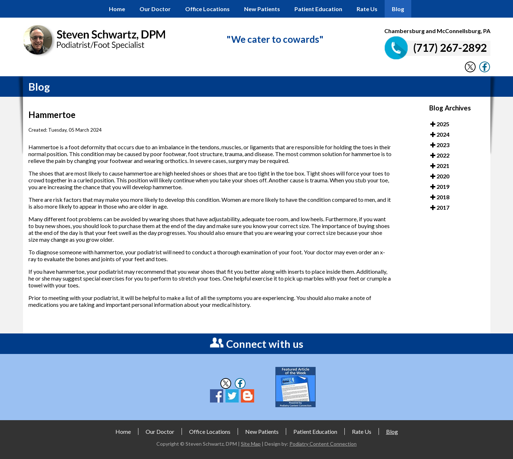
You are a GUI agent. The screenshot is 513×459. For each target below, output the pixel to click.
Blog (398, 8)
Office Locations (207, 8)
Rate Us (367, 8)
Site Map (251, 444)
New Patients (262, 8)
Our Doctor (155, 8)
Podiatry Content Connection (323, 444)
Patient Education (318, 8)
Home (117, 8)
